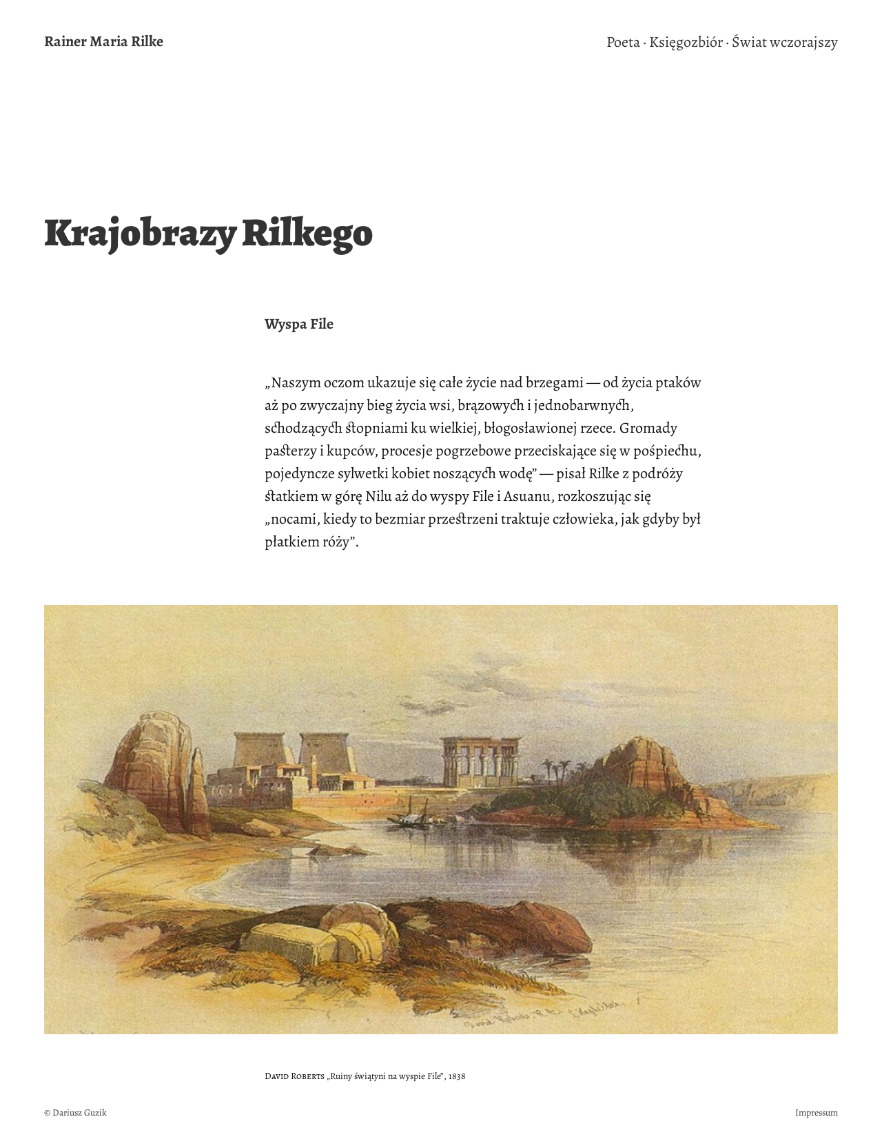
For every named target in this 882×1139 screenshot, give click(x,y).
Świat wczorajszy (785, 42)
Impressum (816, 1112)
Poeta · (626, 42)
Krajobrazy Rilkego (208, 232)
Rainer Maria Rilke (103, 41)
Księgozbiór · (689, 42)
